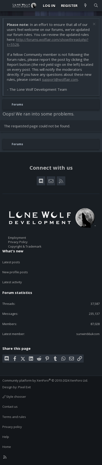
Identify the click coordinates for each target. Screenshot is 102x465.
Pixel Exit (24, 387)
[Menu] (6, 5)
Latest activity (12, 282)
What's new (12, 251)
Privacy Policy (18, 242)
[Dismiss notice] (94, 24)
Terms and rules (14, 417)
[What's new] (85, 5)
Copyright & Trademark (24, 246)
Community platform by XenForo (45, 380)
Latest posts (11, 262)
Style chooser (14, 396)
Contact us (10, 406)
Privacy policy (12, 427)
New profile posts (15, 272)
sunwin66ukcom (88, 334)
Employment (17, 237)
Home (6, 447)
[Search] (96, 5)
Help (5, 437)
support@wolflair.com (60, 79)
